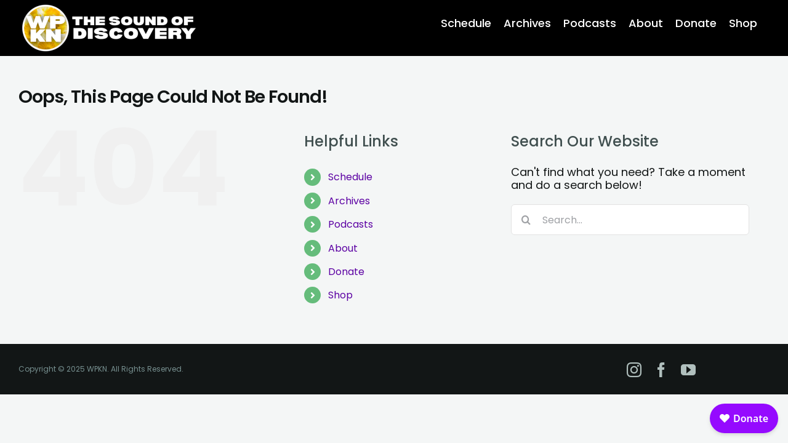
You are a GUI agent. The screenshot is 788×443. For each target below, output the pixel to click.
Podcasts (350, 224)
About (343, 248)
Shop (340, 295)
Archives (349, 201)
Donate (346, 272)
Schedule (350, 177)
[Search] (526, 219)
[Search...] (630, 219)
